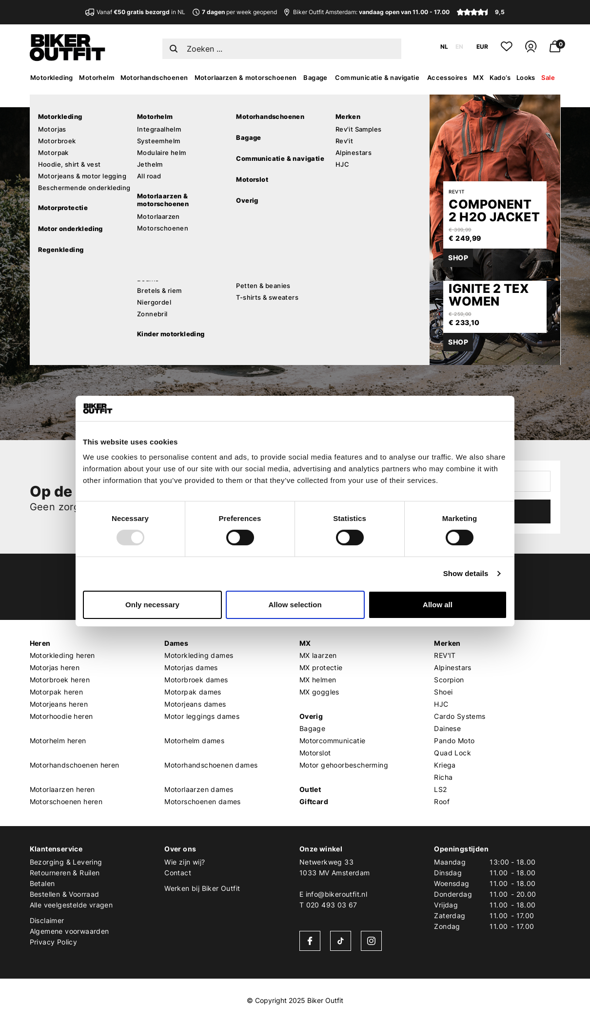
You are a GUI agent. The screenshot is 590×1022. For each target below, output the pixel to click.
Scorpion (449, 679)
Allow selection (294, 604)
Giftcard (313, 801)
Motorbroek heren (60, 679)
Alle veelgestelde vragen (71, 905)
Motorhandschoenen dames (210, 765)
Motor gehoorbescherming (343, 765)
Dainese (447, 728)
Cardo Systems (459, 716)
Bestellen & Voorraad (64, 894)
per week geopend (235, 12)
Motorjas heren (55, 667)
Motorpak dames (192, 692)
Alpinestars (452, 667)
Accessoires (447, 77)
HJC (441, 704)
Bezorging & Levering (66, 862)
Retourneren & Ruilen (65, 872)
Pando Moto (454, 740)
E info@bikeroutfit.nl (333, 894)
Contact (177, 872)
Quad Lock (452, 753)
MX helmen (317, 679)
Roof (442, 801)
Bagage (315, 77)
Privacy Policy (54, 942)
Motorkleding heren (62, 655)
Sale (548, 77)
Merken (447, 643)
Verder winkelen (117, 323)
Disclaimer (47, 920)
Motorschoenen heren (66, 801)
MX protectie (321, 667)
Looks (525, 77)
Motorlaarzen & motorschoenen (246, 77)
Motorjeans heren (59, 704)
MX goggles (319, 692)
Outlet (310, 789)
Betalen (42, 883)
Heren (40, 643)
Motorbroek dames (196, 679)
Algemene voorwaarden (69, 931)
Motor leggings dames (201, 716)
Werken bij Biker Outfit (202, 888)
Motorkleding (51, 77)
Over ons (180, 849)
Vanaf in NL (141, 12)
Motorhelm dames (194, 740)
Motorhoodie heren (61, 716)
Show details (466, 573)
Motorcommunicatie (332, 740)
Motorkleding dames (198, 655)
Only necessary (152, 604)
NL (444, 46)
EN (459, 46)
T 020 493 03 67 (328, 905)
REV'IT (444, 655)
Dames (176, 643)
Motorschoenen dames (202, 801)
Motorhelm (97, 77)
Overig (311, 716)
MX (478, 77)
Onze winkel (320, 849)
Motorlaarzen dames (198, 789)
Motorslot (315, 753)
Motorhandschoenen (154, 77)
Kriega (444, 765)
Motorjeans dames (195, 704)
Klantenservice (56, 849)
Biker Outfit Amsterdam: (367, 12)
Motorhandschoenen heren (74, 765)
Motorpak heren (56, 692)
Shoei (443, 692)
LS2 (440, 789)
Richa (443, 777)
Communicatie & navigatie (377, 77)
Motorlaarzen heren (62, 789)
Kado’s (500, 77)
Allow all (437, 604)
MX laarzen (318, 655)
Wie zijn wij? (184, 862)
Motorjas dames (191, 667)
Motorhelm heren (58, 740)
